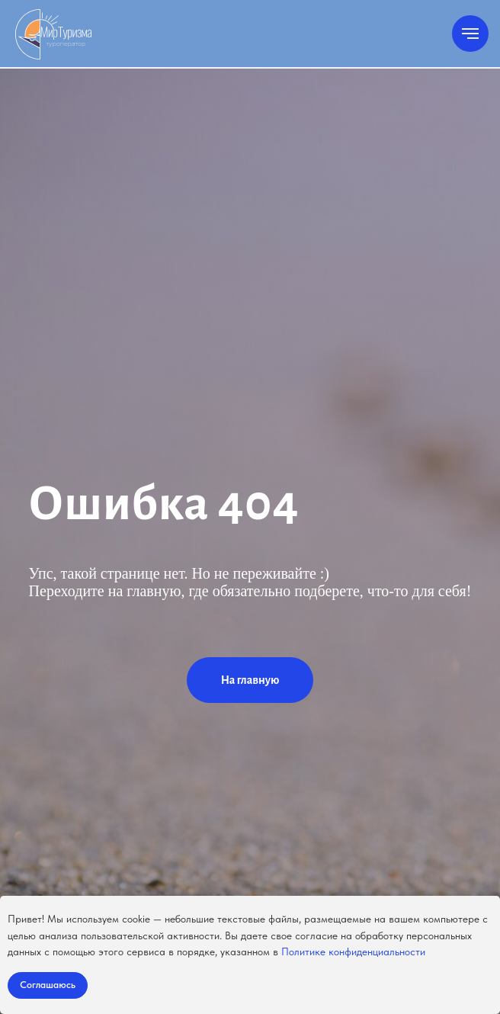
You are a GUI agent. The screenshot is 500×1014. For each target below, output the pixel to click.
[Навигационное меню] (470, 33)
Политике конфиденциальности (353, 951)
